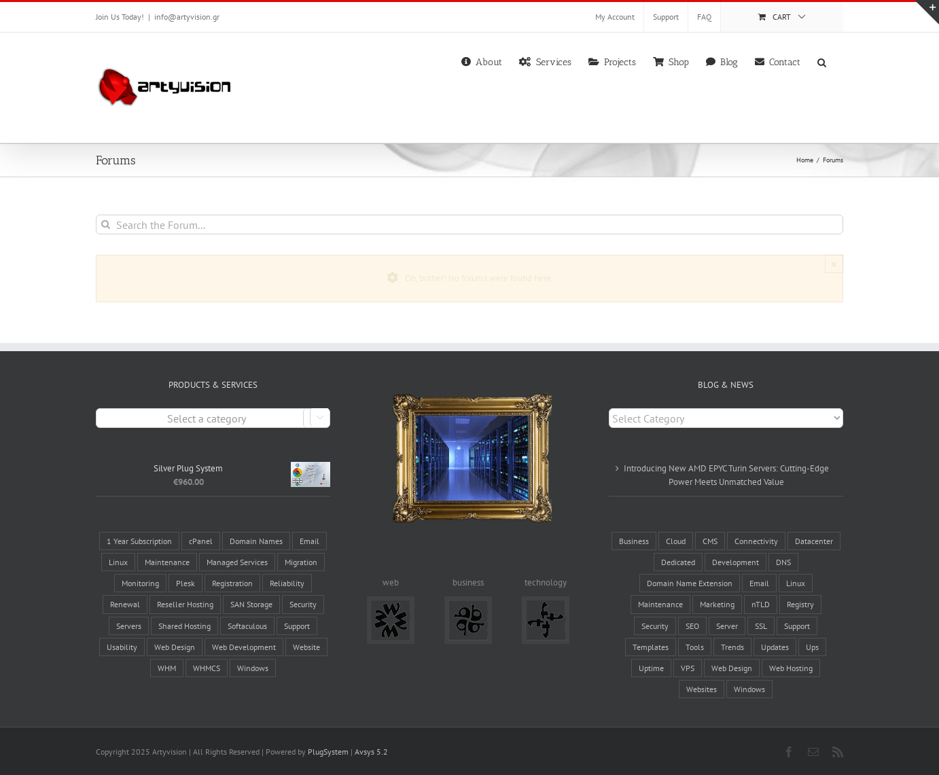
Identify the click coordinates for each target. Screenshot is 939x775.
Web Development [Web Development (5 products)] (244, 647)
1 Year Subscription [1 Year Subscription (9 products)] (139, 541)
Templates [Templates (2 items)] (651, 647)
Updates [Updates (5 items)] (775, 647)
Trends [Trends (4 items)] (732, 647)
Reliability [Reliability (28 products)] (287, 583)
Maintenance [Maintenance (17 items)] (660, 604)
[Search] (106, 224)
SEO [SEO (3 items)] (692, 626)
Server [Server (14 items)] (727, 626)
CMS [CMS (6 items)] (710, 541)
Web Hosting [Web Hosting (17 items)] (791, 668)
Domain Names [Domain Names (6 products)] (256, 541)
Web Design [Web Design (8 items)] (731, 668)
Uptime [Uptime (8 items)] (651, 668)
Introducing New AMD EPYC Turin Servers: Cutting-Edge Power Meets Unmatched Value (726, 475)
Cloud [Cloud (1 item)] (676, 541)
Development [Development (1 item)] (735, 562)
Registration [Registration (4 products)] (232, 583)
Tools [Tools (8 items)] (695, 647)
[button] (821, 61)
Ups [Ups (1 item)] (812, 647)
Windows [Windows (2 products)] (252, 668)
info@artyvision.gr (186, 17)
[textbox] (213, 419)
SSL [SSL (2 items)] (761, 626)
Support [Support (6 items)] (797, 626)
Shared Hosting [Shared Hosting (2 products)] (184, 626)
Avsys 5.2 (371, 751)
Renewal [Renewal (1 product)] (125, 604)
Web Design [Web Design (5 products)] (174, 647)
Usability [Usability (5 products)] (122, 647)
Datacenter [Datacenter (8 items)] (814, 541)
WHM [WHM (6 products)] (167, 668)
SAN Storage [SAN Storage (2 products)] (251, 604)
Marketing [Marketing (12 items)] (717, 604)
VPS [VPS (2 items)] (687, 668)
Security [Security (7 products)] (303, 604)
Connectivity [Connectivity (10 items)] (756, 541)
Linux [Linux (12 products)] (118, 562)
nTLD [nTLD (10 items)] (760, 604)
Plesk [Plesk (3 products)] (185, 583)
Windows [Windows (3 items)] (749, 689)
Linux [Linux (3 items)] (795, 583)
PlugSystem (328, 751)
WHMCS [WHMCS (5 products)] (206, 668)
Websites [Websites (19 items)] (701, 689)
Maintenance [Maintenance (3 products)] (167, 562)
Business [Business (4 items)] (634, 541)
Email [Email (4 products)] (309, 541)
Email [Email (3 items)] (759, 583)
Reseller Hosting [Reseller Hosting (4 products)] (185, 604)
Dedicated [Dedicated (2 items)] (678, 562)
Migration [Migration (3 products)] (301, 562)
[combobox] (213, 418)
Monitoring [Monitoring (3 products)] (140, 583)
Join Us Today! (120, 17)
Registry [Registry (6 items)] (800, 604)
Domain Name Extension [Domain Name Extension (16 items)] (689, 583)
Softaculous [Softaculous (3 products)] (247, 626)
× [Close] (834, 264)
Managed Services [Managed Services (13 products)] (237, 562)
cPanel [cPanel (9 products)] (201, 541)
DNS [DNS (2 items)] (783, 562)
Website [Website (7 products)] (306, 647)
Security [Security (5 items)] (655, 626)
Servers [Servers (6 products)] (128, 626)
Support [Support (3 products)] (297, 626)
